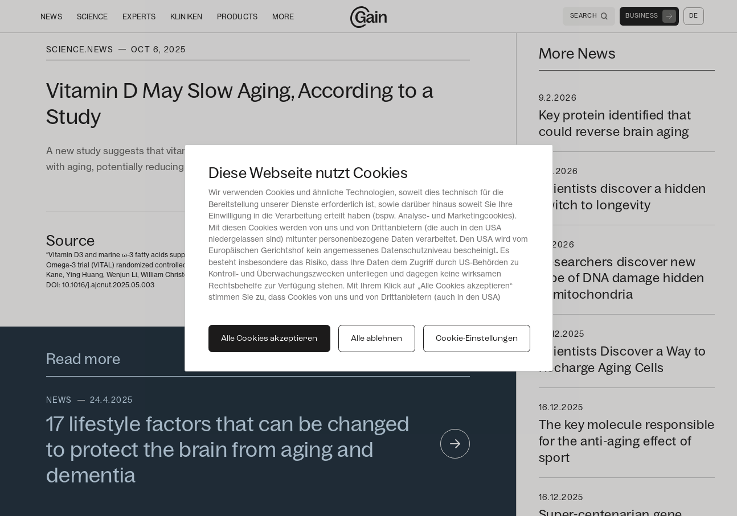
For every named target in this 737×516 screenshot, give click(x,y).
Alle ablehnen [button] (376, 339)
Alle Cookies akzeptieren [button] (269, 339)
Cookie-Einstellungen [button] (477, 339)
